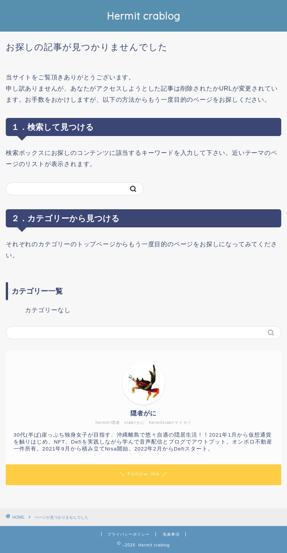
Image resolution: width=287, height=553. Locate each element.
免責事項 (171, 534)
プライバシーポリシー (128, 534)
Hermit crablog (143, 16)
